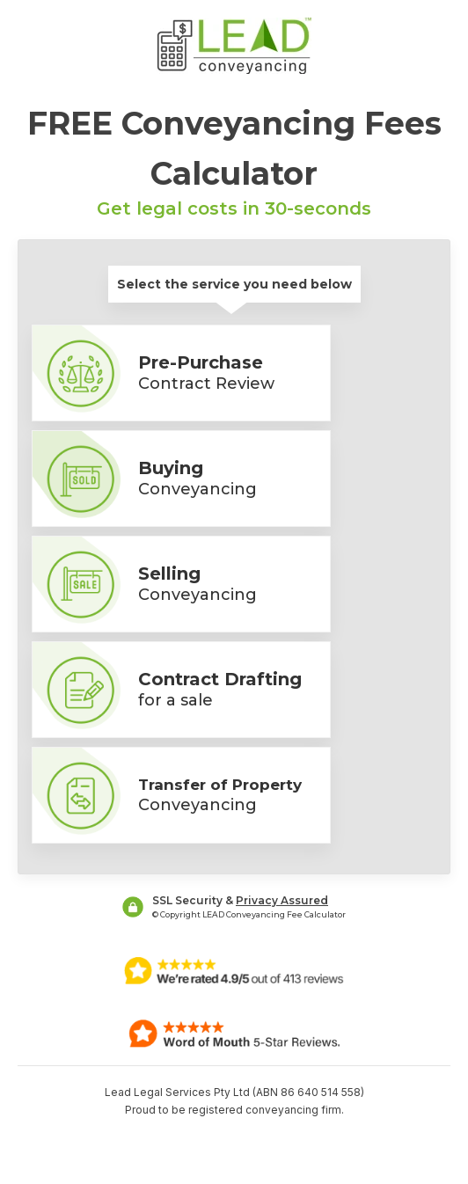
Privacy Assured (282, 900)
